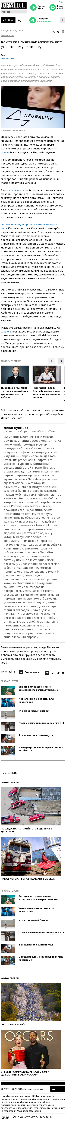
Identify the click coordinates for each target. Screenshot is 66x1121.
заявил (5, 331)
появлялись (16, 190)
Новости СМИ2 (9, 773)
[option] (15, 382)
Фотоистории (10, 782)
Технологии (7, 35)
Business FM (7, 58)
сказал (5, 152)
